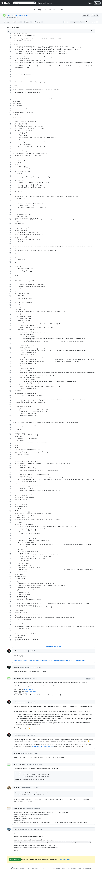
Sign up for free (15, 859)
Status (42, 868)
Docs (53, 868)
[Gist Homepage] (6, 3)
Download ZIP (94, 22)
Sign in (90, 3)
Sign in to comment (64, 859)
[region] (51, 337)
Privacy (32, 868)
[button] (86, 22)
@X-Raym (23, 682)
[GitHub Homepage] (12, 868)
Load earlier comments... (53, 646)
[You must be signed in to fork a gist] (95, 15)
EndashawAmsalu (19, 764)
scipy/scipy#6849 (29, 689)
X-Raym (16, 651)
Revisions (16, 22)
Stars (28, 22)
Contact (58, 868)
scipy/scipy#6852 (31, 691)
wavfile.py (23, 15)
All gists (39, 3)
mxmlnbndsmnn (19, 808)
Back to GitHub (47, 3)
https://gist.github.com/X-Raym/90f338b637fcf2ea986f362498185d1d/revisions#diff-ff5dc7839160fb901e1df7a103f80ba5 (49, 660)
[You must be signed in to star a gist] (86, 15)
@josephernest (18, 655)
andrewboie (17, 788)
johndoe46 (17, 753)
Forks (38, 22)
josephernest (11, 15)
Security (37, 868)
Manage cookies (66, 868)
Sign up (97, 3)
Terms (27, 868)
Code (6, 22)
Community (48, 868)
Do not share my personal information (81, 868)
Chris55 (16, 829)
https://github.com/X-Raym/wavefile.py (42, 746)
